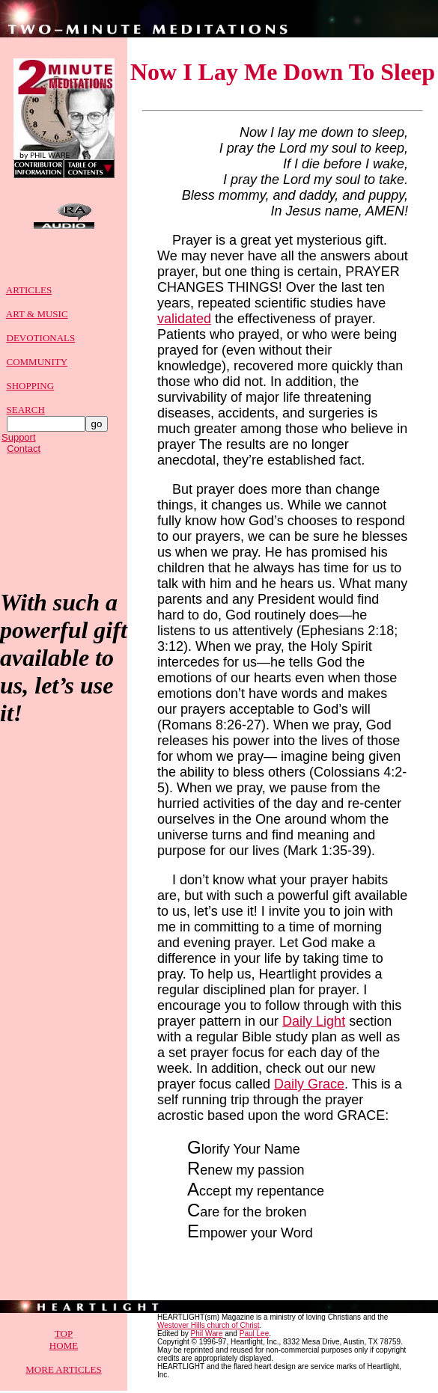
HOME (63, 1347)
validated (184, 320)
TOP (64, 1335)
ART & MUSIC (37, 320)
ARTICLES (29, 296)
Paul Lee (254, 1336)
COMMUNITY (37, 368)
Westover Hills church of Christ (208, 1327)
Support (18, 444)
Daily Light (313, 1023)
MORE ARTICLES (63, 1371)
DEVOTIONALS (41, 344)
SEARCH (26, 416)
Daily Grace (309, 1086)
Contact (23, 455)
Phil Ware (206, 1336)
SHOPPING (31, 392)
